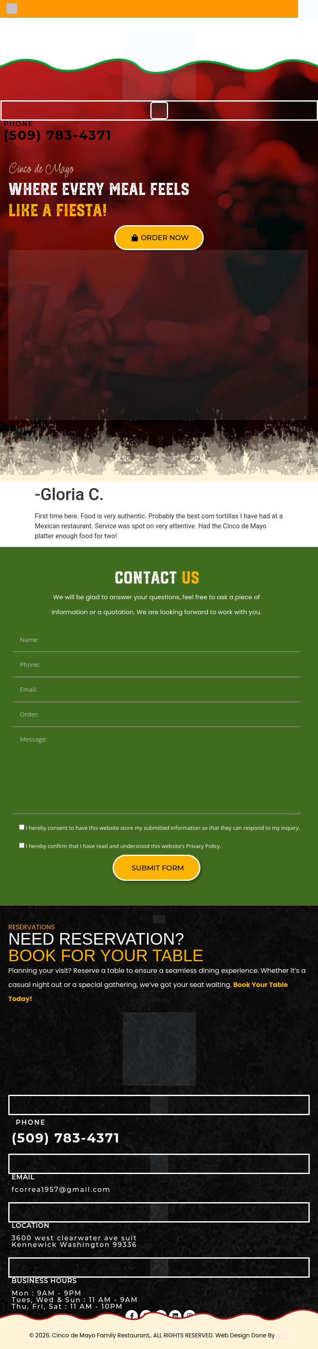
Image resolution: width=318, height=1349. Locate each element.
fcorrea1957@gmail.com (61, 1189)
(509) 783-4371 (58, 135)
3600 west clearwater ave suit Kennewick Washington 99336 (74, 1241)
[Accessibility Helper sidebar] (308, 10)
